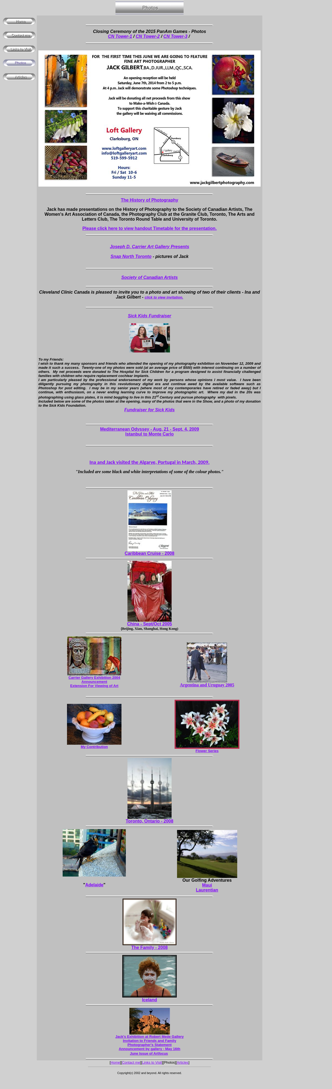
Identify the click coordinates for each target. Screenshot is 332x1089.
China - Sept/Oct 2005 (149, 624)
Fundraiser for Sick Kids (149, 409)
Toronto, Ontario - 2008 (149, 821)
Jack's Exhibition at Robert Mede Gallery (149, 1037)
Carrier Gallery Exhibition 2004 (94, 678)
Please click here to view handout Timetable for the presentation (148, 228)
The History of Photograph (148, 200)
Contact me (131, 1062)
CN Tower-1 (120, 36)
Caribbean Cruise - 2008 (149, 553)
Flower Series (207, 751)
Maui (207, 885)
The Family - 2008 (149, 947)
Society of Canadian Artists (149, 277)
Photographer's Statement (149, 1045)
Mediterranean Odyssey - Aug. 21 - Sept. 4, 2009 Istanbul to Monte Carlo (149, 431)
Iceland (149, 999)
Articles (182, 1062)
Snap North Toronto (131, 256)
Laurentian (207, 890)
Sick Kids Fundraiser (149, 316)
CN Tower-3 (175, 36)
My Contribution (94, 747)
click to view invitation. (164, 297)
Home (115, 1062)
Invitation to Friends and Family (149, 1041)
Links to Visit (152, 1062)
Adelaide (94, 885)
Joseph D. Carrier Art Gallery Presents (149, 246)
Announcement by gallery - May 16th (149, 1049)
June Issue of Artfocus (149, 1053)
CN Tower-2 (148, 36)
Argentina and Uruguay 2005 (207, 685)
